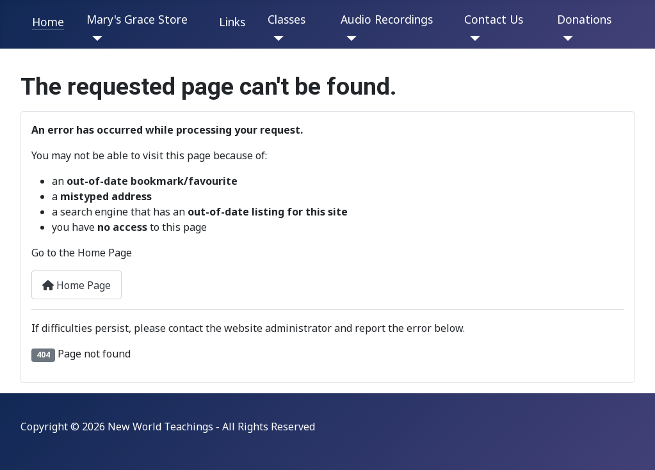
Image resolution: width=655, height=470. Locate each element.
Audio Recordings (387, 19)
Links (232, 21)
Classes (286, 19)
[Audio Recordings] (349, 38)
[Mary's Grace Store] (94, 38)
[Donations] (565, 38)
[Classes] (276, 38)
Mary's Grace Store (137, 19)
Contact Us (493, 19)
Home (48, 21)
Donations (584, 19)
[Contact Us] (472, 38)
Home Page (76, 285)
